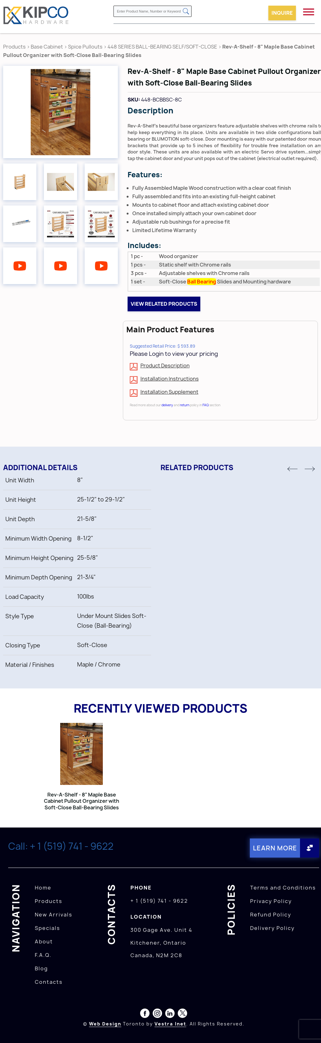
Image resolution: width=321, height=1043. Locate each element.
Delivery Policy (272, 928)
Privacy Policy (271, 901)
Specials (47, 928)
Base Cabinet (47, 46)
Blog (41, 968)
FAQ (206, 405)
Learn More (275, 848)
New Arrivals (53, 914)
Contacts (49, 981)
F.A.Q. (43, 955)
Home (43, 887)
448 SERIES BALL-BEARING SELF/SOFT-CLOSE (162, 46)
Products (14, 46)
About (44, 941)
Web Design (105, 1024)
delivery (167, 405)
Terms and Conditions (283, 887)
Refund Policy (270, 914)
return (184, 405)
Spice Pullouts (85, 46)
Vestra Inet (170, 1024)
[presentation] (309, 1029)
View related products (164, 303)
